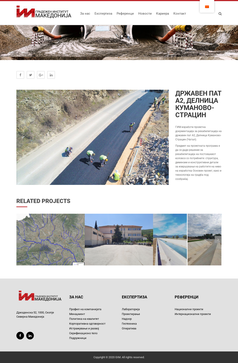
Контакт (179, 13)
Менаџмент (77, 314)
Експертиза (103, 13)
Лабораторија (131, 309)
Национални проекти (189, 309)
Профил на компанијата (85, 309)
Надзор (127, 318)
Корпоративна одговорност (87, 323)
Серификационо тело (83, 333)
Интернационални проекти (193, 314)
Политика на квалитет (84, 318)
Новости (145, 13)
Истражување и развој (84, 328)
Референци (125, 13)
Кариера (162, 13)
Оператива (129, 328)
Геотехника (129, 323)
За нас (85, 13)
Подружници (77, 338)
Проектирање (131, 314)
